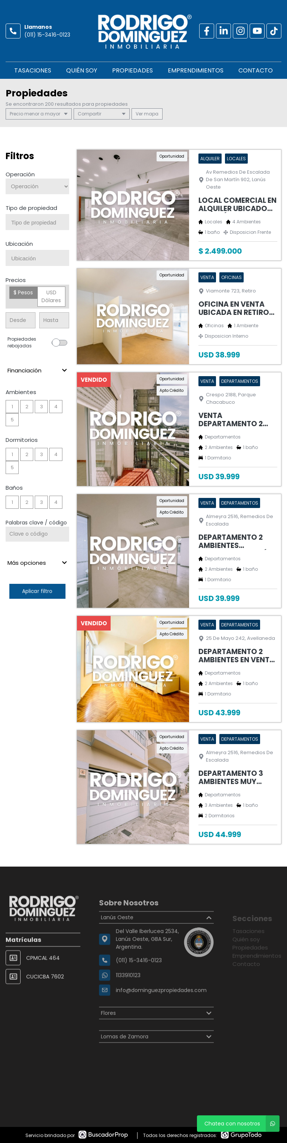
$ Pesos (23, 292)
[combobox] (37, 222)
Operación (20, 174)
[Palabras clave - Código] (37, 534)
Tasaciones (32, 70)
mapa (147, 114)
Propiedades (132, 70)
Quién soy (81, 70)
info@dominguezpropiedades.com (161, 1010)
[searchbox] (40, 222)
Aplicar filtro (37, 591)
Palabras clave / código (36, 522)
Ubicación (19, 244)
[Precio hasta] (54, 320)
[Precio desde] (21, 320)
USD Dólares (51, 296)
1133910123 (128, 995)
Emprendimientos (195, 70)
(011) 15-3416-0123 (47, 34)
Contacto (255, 70)
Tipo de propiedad (31, 208)
